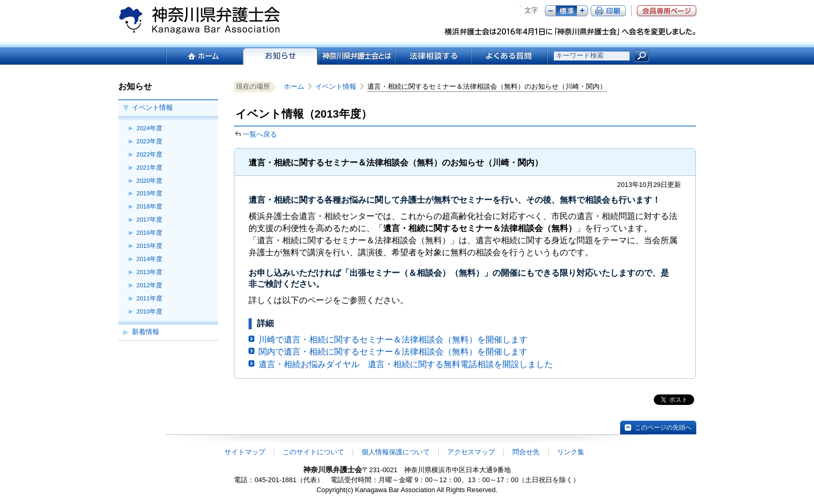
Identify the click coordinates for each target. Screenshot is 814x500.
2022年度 (150, 154)
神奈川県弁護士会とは (356, 56)
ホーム (204, 56)
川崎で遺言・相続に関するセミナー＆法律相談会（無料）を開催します (393, 339)
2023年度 (150, 141)
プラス (582, 10)
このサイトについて (313, 452)
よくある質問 (509, 56)
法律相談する (432, 56)
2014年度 (150, 259)
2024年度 (150, 128)
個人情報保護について (396, 452)
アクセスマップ (471, 452)
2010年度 (150, 311)
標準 (566, 10)
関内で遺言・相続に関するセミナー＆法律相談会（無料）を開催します (393, 351)
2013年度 (150, 272)
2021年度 (150, 167)
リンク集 (570, 452)
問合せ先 (526, 452)
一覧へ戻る (260, 134)
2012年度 (150, 285)
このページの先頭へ (663, 427)
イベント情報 (152, 107)
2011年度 (150, 298)
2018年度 (150, 206)
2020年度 (150, 181)
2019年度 (150, 193)
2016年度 (150, 233)
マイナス (550, 10)
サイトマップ (244, 452)
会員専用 (666, 10)
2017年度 (150, 219)
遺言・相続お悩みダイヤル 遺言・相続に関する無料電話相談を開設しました (406, 364)
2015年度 (150, 246)
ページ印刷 (608, 10)
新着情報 (145, 332)
